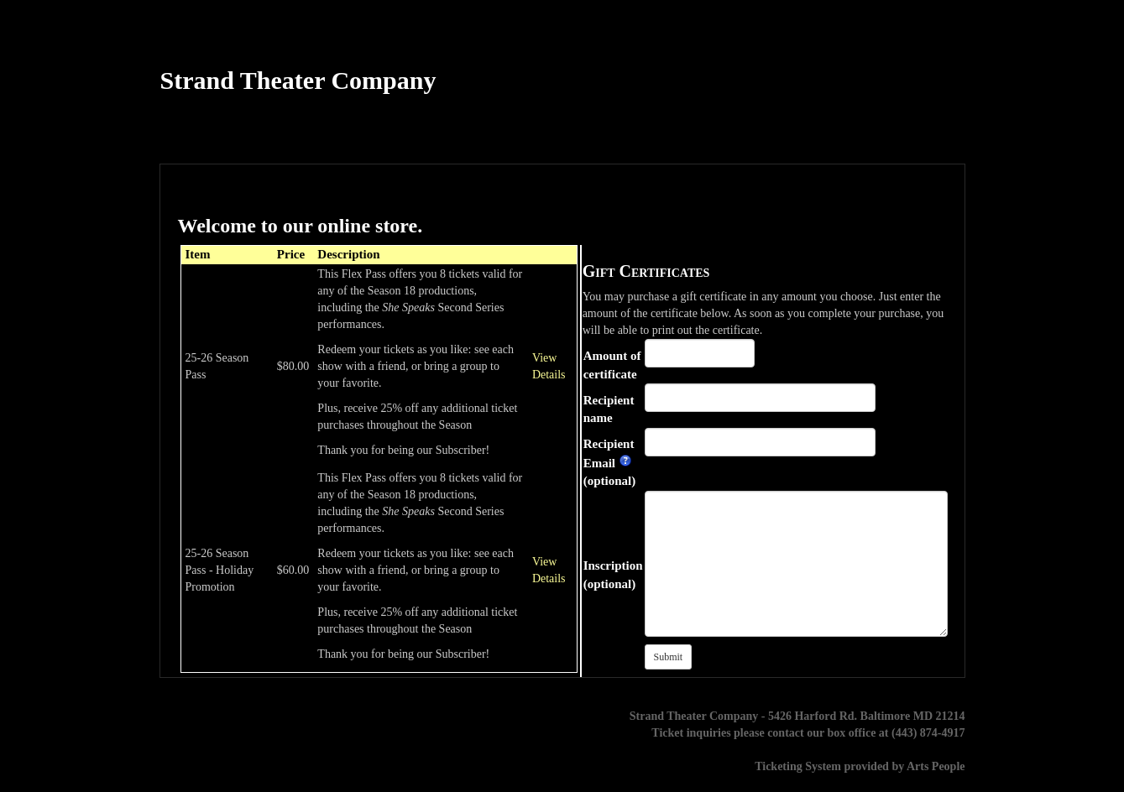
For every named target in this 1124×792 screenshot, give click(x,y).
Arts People (936, 766)
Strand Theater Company (298, 80)
